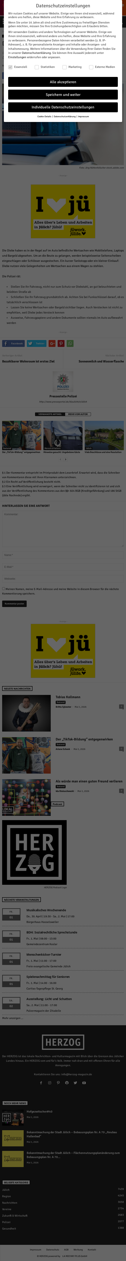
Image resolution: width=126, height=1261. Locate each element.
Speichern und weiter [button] (63, 94)
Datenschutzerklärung (36, 52)
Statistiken (45, 66)
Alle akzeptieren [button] (63, 81)
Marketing (71, 66)
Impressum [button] (83, 115)
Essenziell (17, 66)
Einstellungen (17, 56)
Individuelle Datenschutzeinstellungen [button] (63, 106)
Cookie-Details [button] (44, 115)
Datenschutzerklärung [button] (65, 115)
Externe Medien (102, 66)
